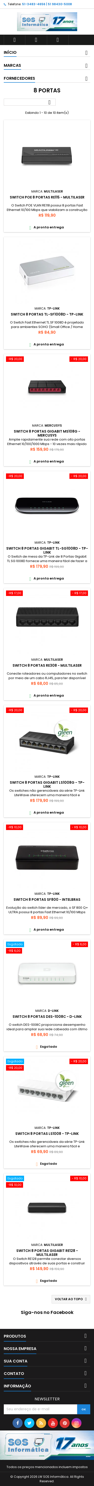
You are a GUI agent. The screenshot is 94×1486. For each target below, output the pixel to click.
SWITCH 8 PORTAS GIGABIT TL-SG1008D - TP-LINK (47, 550)
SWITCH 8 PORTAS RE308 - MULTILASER (47, 665)
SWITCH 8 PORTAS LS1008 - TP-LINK (47, 1133)
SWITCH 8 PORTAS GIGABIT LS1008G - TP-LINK (47, 784)
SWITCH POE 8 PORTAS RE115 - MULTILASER (47, 197)
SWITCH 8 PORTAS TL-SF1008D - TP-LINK (47, 314)
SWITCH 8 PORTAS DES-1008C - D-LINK (47, 1016)
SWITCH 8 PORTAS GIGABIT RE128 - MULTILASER (47, 1252)
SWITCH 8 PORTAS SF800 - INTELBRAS (47, 899)
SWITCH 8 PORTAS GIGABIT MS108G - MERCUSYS (47, 433)
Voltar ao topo (71, 1299)
